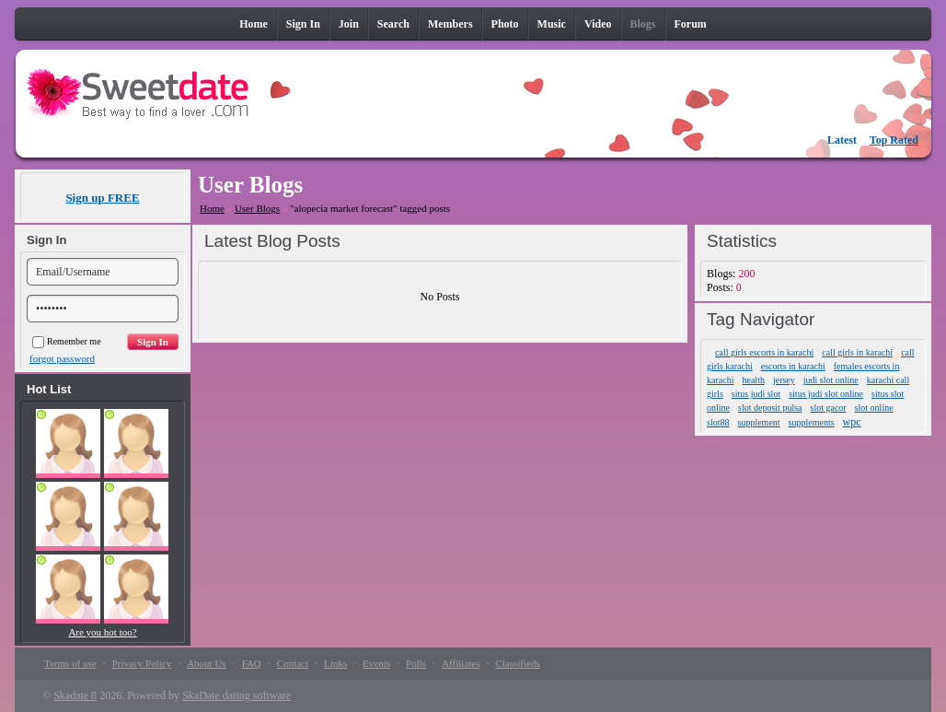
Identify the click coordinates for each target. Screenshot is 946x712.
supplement (759, 422)
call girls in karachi (857, 352)
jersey (784, 380)
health (753, 380)
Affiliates (460, 663)
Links (335, 663)
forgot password (62, 358)
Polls (416, 663)
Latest (842, 140)
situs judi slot (756, 394)
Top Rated (894, 140)
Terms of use (70, 663)
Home (212, 208)
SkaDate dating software (236, 695)
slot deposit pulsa (770, 408)
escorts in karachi (793, 366)
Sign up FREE (102, 197)
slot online (874, 408)
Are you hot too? (102, 631)
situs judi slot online (826, 394)
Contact (292, 663)
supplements (812, 422)
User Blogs (257, 208)
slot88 (718, 422)
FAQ (251, 663)
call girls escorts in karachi (764, 352)
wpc (852, 421)
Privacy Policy (141, 663)
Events (376, 663)
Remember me (66, 341)
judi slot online (831, 380)
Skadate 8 (75, 695)
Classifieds (517, 663)
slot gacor (829, 408)
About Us (206, 663)
